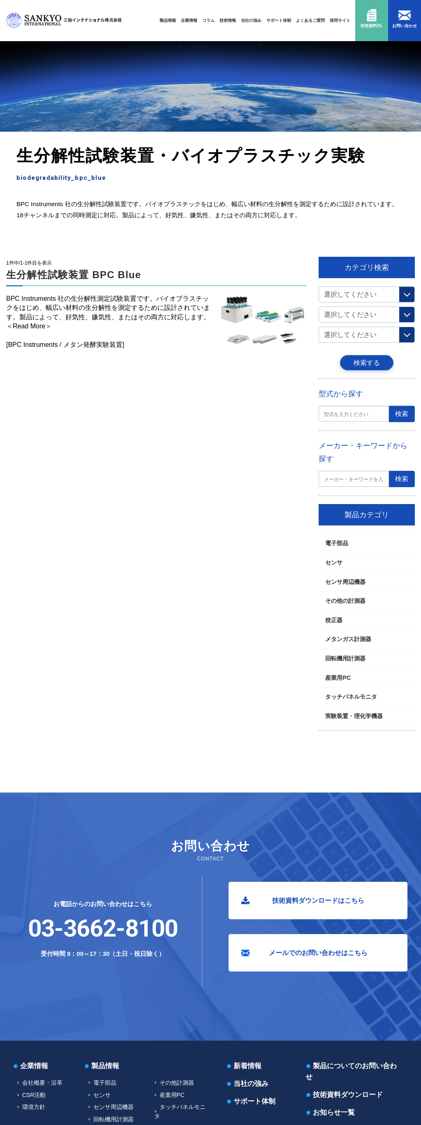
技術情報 (228, 20)
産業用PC (338, 677)
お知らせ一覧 (334, 1112)
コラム (208, 20)
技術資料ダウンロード (348, 1095)
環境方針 (33, 1107)
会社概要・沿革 (42, 1082)
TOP (17, 248)
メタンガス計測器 (348, 639)
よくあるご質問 (310, 20)
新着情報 (247, 1066)
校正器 (333, 620)
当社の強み (251, 20)
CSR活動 (34, 1095)
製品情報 (168, 20)
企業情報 (189, 20)
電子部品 (336, 543)
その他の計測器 (345, 600)
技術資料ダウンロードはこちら (318, 900)
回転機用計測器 (345, 658)
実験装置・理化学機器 (48, 248)
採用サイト (340, 20)
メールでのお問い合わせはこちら (318, 952)
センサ (333, 562)
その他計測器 (177, 1082)
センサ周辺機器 (345, 582)
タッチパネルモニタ (351, 696)
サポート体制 (278, 20)
